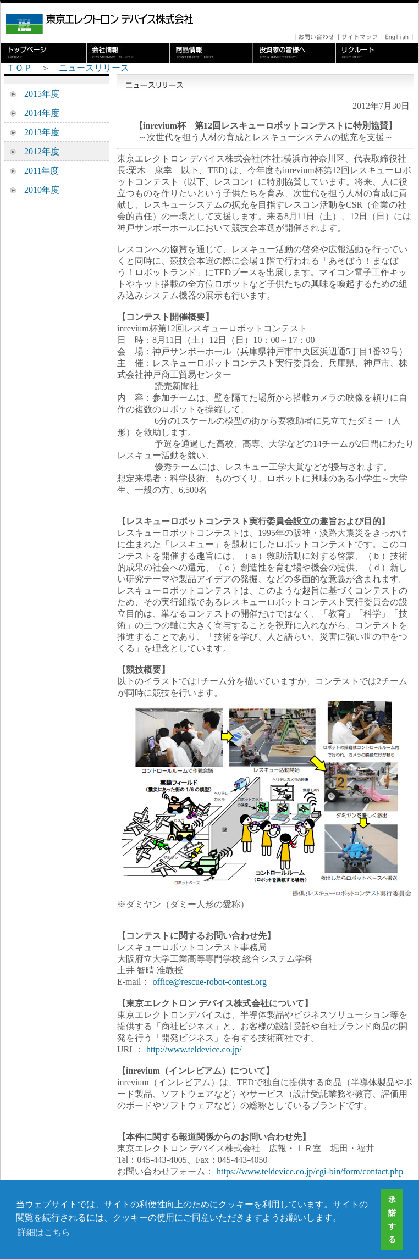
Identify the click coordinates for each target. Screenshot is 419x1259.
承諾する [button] (392, 1219)
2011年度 (37, 170)
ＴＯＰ (19, 68)
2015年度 (37, 93)
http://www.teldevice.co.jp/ (194, 1049)
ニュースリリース (94, 68)
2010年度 (37, 190)
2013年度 (37, 132)
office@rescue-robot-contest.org (210, 981)
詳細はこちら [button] (44, 1232)
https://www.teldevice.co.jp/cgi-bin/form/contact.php (310, 1171)
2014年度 (37, 113)
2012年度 (37, 151)
